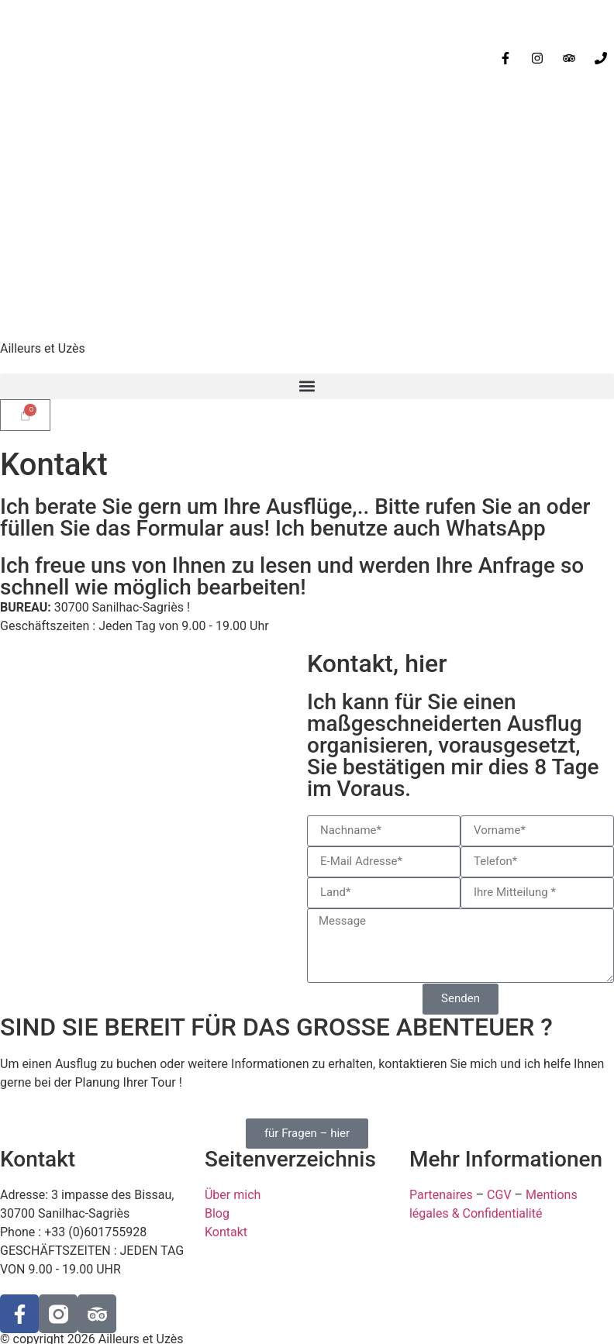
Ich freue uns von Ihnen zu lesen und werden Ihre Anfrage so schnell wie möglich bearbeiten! (292, 576)
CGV (499, 1194)
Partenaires (441, 1194)
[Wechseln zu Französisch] (21, 35)
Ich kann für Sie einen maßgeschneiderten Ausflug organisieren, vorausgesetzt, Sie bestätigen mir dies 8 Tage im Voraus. (453, 745)
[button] (307, 386)
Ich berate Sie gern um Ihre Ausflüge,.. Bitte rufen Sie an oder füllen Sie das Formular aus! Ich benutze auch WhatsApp (295, 517)
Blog (217, 1213)
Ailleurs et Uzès (42, 348)
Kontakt (226, 1232)
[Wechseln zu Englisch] (50, 35)
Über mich (232, 1194)
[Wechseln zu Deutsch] (80, 35)
